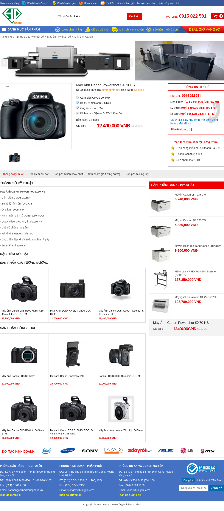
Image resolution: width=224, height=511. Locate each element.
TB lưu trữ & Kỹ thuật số (29, 36)
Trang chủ (6, 36)
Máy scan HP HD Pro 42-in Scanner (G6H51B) (196, 273)
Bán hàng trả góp (64, 3)
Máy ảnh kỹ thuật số (59, 36)
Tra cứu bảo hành (146, 3)
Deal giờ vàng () (204, 29)
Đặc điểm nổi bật (39, 174)
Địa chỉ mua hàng (9, 3)
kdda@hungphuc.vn (138, 490)
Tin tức (107, 3)
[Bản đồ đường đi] (181, 129)
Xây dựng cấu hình (169, 3)
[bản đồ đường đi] (11, 494)
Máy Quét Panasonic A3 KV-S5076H (196, 297)
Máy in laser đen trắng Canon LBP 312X (198, 245)
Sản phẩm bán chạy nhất (68, 174)
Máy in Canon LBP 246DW (190, 194)
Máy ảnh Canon (83, 36)
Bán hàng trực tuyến (35, 3)
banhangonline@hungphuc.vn (25, 490)
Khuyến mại (88, 3)
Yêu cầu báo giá (125, 3)
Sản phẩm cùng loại (137, 174)
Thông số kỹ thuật (13, 174)
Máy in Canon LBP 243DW (190, 220)
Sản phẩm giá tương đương (104, 174)
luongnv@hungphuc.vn (80, 490)
